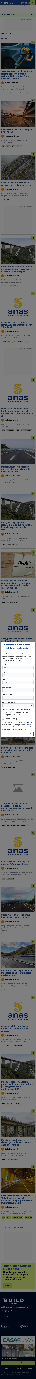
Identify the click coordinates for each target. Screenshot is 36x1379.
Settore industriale (8, 702)
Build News (8, 712)
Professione (6, 687)
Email (4, 679)
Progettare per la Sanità (13, 715)
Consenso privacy (11, 719)
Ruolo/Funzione (7, 695)
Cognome (5, 672)
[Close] (33, 646)
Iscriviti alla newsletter (24, 734)
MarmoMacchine (22, 712)
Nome (4, 664)
